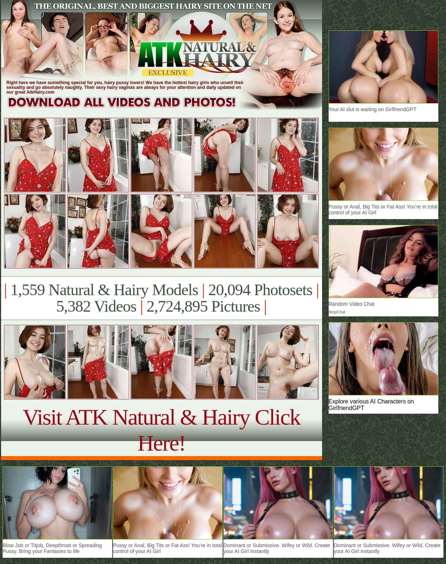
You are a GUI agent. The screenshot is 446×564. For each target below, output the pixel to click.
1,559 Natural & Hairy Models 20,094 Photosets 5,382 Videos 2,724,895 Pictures (161, 298)
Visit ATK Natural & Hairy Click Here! (161, 430)
